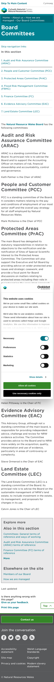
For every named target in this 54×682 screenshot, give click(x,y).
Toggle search (42, 10)
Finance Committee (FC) (19, 96)
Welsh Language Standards (37, 650)
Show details (36, 377)
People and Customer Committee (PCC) (28, 70)
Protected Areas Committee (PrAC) (25, 78)
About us (17, 17)
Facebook (3, 637)
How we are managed (16, 579)
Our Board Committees (30, 20)
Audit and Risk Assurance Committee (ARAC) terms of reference (25, 543)
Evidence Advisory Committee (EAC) (26, 103)
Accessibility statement (9, 650)
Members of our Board (17, 574)
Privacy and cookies (13, 663)
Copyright (33, 657)
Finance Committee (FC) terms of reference (23, 552)
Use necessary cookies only (27, 393)
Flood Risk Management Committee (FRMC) (24, 87)
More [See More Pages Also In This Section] (6, 558)
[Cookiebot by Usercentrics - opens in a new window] (42, 287)
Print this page (10, 607)
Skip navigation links (13, 46)
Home (6, 17)
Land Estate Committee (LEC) (22, 111)
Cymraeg (48, 3)
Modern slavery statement (36, 665)
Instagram (25, 637)
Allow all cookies (27, 385)
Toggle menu (50, 10)
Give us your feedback (14, 602)
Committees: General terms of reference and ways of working (22, 535)
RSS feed (32, 637)
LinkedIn (17, 637)
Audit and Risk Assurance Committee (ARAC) (24, 62)
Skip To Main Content (14, 3)
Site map (6, 657)
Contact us (27, 619)
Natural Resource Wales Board (24, 124)
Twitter (10, 637)
